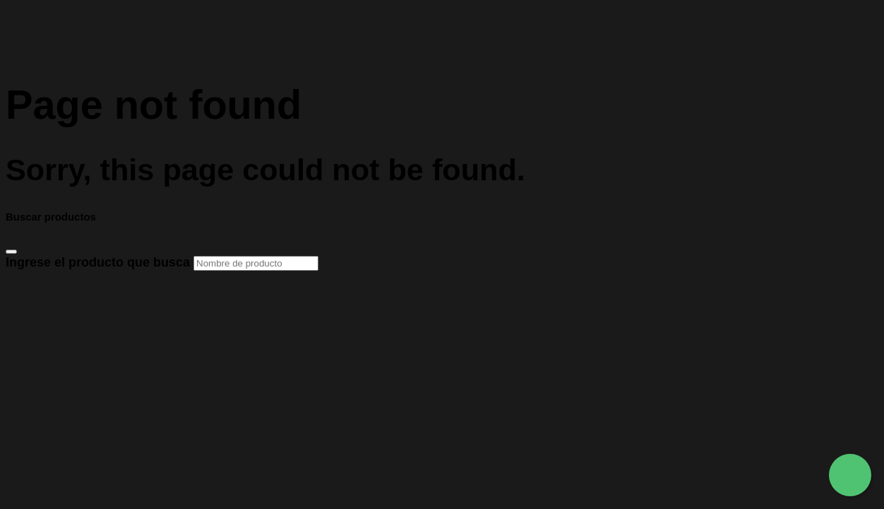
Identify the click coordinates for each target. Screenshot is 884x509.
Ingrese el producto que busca (162, 262)
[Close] (11, 252)
